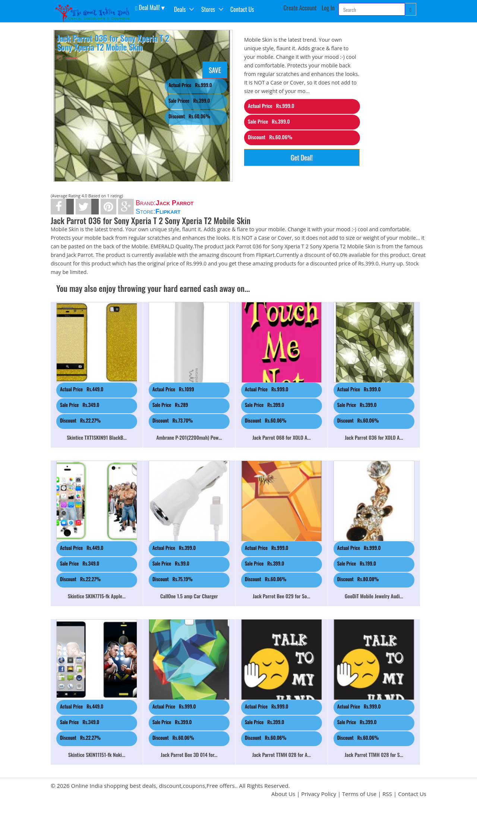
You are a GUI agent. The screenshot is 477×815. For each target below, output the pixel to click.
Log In (328, 7)
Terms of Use (359, 794)
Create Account (300, 7)
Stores (208, 9)
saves (67, 57)
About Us (283, 794)
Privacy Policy (318, 794)
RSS (387, 794)
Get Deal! (302, 157)
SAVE (215, 70)
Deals (180, 9)
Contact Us (242, 9)
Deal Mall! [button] (147, 7)
